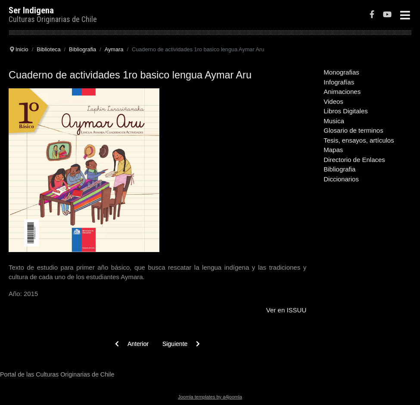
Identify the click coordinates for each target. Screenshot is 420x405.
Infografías (339, 82)
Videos (333, 101)
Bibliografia (339, 169)
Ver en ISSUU (286, 310)
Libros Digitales (346, 111)
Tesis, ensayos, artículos (359, 140)
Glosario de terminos (353, 130)
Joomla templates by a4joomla (210, 396)
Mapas (333, 149)
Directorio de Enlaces (354, 159)
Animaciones (342, 91)
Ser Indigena (31, 10)
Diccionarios (341, 179)
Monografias (341, 72)
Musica (334, 121)
